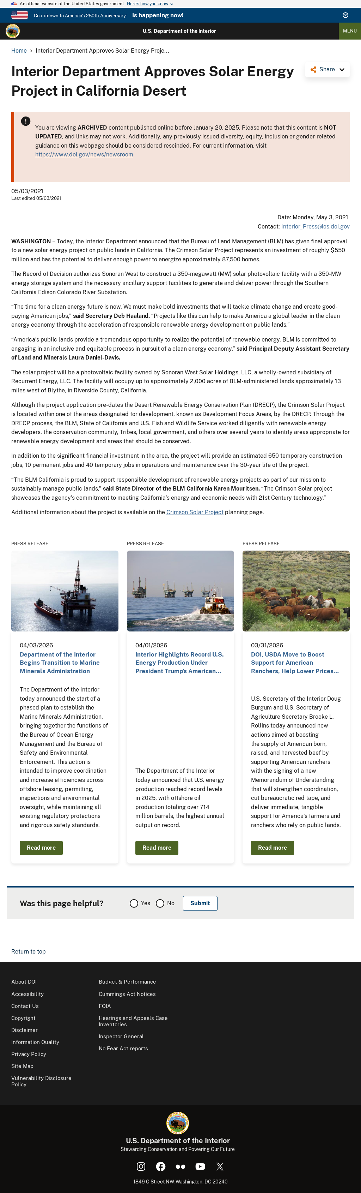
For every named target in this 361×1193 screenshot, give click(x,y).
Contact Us (25, 1006)
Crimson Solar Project (195, 512)
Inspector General (121, 1036)
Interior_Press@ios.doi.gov (315, 226)
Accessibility (27, 994)
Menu (350, 31)
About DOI (24, 982)
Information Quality (35, 1042)
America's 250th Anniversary (95, 15)
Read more (41, 847)
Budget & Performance (127, 982)
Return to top (28, 951)
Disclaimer (24, 1030)
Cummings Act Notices (127, 994)
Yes (145, 903)
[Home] (13, 31)
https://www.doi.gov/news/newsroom (84, 154)
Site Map (22, 1066)
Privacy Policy (28, 1054)
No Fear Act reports (123, 1048)
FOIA (105, 1006)
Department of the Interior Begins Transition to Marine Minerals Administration (60, 663)
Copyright (23, 1018)
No (171, 903)
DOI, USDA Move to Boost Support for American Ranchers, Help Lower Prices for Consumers (292, 663)
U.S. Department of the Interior (179, 31)
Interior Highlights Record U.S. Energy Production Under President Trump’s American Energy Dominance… (179, 663)
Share (327, 69)
